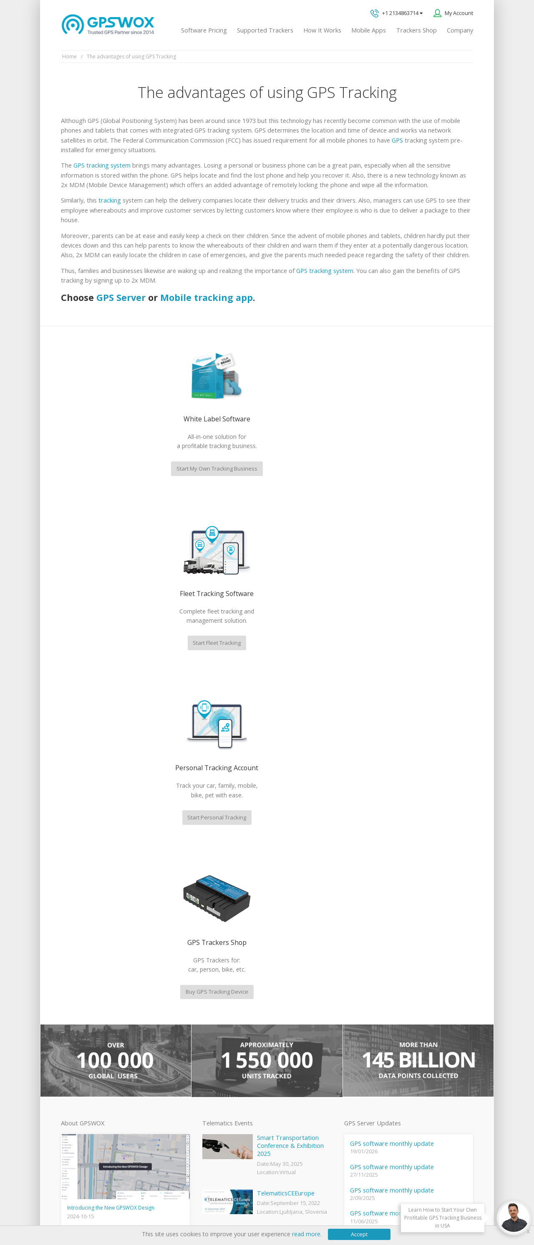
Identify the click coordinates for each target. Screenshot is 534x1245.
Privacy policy (81, 1212)
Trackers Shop (416, 30)
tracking (109, 200)
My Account (459, 13)
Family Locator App (224, 1036)
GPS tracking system (102, 165)
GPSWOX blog (218, 994)
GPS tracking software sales (414, 914)
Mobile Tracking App (226, 1022)
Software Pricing (204, 30)
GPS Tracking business (229, 1078)
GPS (397, 140)
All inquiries (414, 983)
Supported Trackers (265, 30)
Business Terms (221, 1212)
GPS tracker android (226, 1092)
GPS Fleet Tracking (224, 1064)
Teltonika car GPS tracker (232, 1120)
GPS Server (121, 297)
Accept (359, 1234)
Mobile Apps (368, 30)
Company (460, 30)
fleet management (139, 884)
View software (78, 1099)
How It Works (322, 30)
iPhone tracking (220, 1106)
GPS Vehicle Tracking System (237, 1050)
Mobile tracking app (206, 297)
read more (306, 1234)
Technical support (399, 948)
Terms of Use (123, 1212)
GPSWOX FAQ (218, 1008)
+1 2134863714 (396, 13)
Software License (171, 1212)
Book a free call (389, 1018)
